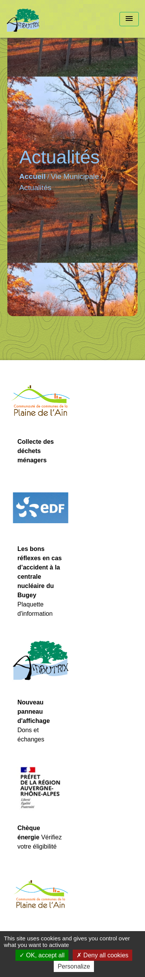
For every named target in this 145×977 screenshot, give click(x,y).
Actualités (35, 188)
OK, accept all (42, 955)
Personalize (74, 966)
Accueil (32, 176)
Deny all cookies (102, 955)
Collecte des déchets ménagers (35, 450)
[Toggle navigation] (129, 19)
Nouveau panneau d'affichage (33, 711)
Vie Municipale (75, 176)
